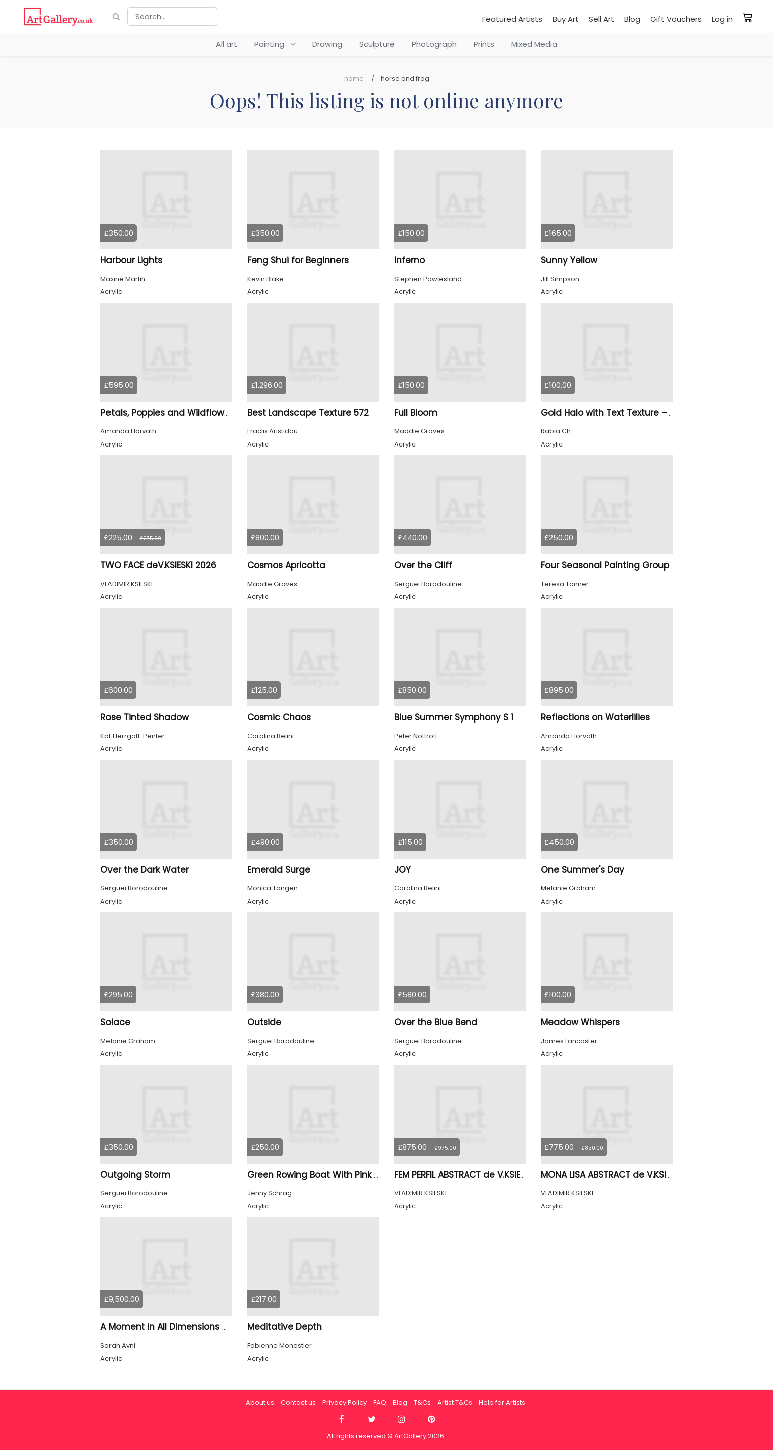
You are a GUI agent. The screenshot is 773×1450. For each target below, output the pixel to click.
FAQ (379, 1402)
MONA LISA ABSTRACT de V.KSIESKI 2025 (623, 1175)
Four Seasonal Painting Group (605, 565)
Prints (484, 44)
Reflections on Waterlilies (595, 717)
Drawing (327, 44)
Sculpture (377, 44)
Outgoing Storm (135, 1175)
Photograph (434, 44)
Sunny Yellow (569, 260)
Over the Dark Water (144, 870)
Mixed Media (534, 44)
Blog (632, 19)
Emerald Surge (278, 870)
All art (226, 44)
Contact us (298, 1402)
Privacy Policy (344, 1402)
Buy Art (566, 19)
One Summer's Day (582, 870)
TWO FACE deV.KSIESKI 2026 (158, 565)
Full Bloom (415, 413)
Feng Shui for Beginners (298, 260)
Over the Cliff (423, 565)
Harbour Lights (131, 260)
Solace (115, 1022)
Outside (264, 1022)
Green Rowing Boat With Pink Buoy (321, 1175)
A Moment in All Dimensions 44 (167, 1327)
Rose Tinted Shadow (144, 717)
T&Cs (422, 1402)
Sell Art (601, 19)
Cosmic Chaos (279, 717)
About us (260, 1402)
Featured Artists (512, 19)
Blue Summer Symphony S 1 (453, 717)
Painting (274, 44)
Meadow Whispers (580, 1022)
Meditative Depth (284, 1327)
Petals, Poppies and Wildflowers (168, 413)
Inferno (409, 260)
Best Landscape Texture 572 (308, 413)
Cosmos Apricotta (286, 565)
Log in (722, 19)
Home (354, 78)
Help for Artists (502, 1402)
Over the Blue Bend (435, 1022)
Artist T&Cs (454, 1402)
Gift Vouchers (676, 19)
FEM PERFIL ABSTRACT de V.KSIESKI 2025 (475, 1175)
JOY (402, 870)
